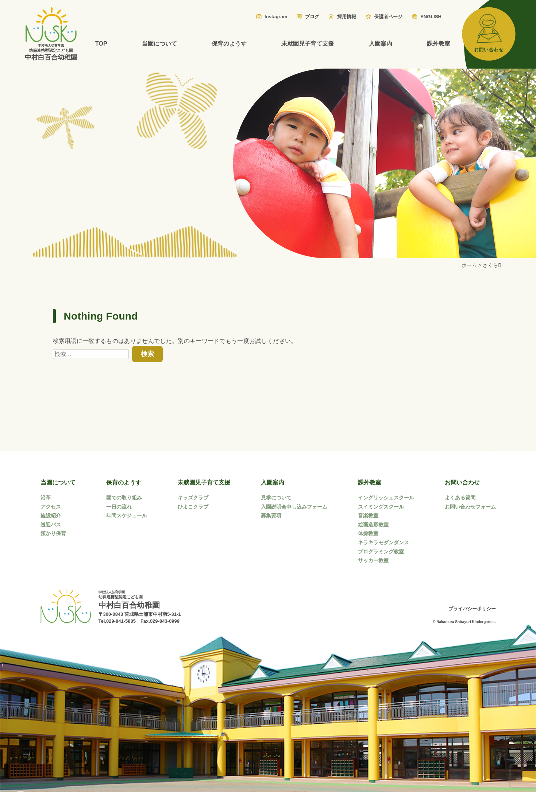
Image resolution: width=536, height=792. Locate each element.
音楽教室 (368, 515)
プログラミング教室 (381, 552)
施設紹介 (51, 515)
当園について (159, 43)
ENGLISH (430, 16)
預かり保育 (53, 533)
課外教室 (438, 43)
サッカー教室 (373, 560)
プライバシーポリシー (472, 608)
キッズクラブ (193, 498)
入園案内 (380, 43)
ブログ (312, 16)
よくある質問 (460, 498)
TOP (101, 43)
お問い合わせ (462, 482)
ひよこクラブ (193, 507)
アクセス (51, 507)
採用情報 (346, 16)
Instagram (276, 16)
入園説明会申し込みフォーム (294, 507)
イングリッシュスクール (386, 498)
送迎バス (51, 525)
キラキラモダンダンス (383, 542)
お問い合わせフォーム (470, 507)
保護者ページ (388, 16)
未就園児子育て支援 (307, 43)
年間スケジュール (126, 515)
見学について (276, 498)
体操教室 (368, 533)
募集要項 (271, 515)
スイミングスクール (381, 507)
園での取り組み (124, 498)
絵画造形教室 (373, 525)
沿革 (46, 498)
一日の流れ (119, 507)
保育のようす (229, 43)
